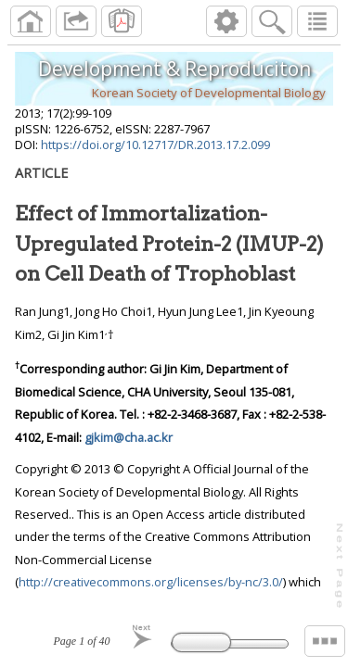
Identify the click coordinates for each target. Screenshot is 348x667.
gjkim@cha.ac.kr (128, 437)
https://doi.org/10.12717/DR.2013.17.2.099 (155, 144)
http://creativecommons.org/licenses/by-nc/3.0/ (151, 581)
